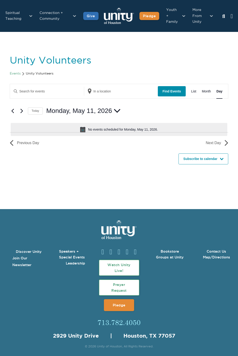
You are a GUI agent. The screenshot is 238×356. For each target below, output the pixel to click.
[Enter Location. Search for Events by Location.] (121, 91)
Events (15, 73)
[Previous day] (12, 111)
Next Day (217, 143)
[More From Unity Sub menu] (211, 16)
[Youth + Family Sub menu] (183, 16)
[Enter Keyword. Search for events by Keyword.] (47, 91)
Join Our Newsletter (21, 261)
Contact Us (216, 251)
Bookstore (170, 251)
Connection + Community (51, 15)
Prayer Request (119, 288)
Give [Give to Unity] (91, 16)
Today (35, 110)
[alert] (119, 129)
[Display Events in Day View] (219, 91)
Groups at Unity (170, 257)
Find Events (171, 91)
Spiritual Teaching (13, 15)
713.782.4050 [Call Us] (119, 322)
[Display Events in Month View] (206, 91)
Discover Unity (29, 252)
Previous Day (24, 143)
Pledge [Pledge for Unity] (149, 16)
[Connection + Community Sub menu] (74, 16)
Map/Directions (216, 257)
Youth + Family (172, 15)
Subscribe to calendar (200, 159)
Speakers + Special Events (72, 254)
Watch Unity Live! (119, 268)
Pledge (119, 305)
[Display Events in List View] (193, 91)
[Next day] (21, 111)
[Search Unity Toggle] (223, 16)
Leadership (75, 263)
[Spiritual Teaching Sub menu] (31, 16)
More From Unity (197, 15)
